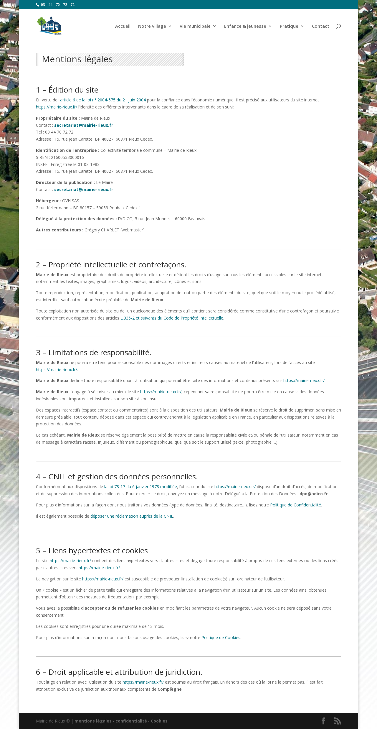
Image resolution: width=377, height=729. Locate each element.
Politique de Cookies (220, 637)
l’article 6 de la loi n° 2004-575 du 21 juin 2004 (102, 100)
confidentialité (131, 721)
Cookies (159, 721)
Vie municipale (195, 26)
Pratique (289, 26)
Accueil (122, 26)
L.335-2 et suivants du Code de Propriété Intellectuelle (171, 318)
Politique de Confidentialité (295, 505)
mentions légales (93, 721)
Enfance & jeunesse (245, 26)
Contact (320, 26)
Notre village (152, 26)
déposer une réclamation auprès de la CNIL (131, 516)
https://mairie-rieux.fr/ (56, 107)
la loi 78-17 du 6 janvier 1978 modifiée (140, 486)
